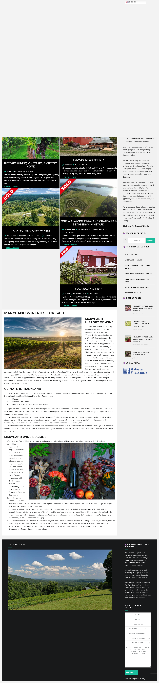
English (131, 1)
